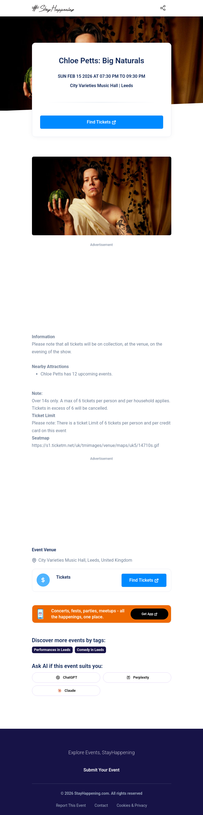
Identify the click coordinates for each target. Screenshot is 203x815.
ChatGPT (66, 677)
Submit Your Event (102, 770)
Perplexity (137, 677)
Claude (65, 690)
